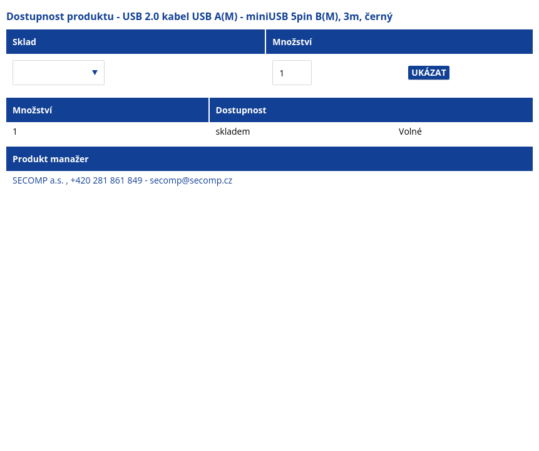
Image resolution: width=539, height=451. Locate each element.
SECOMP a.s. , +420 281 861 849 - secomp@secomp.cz (122, 180)
